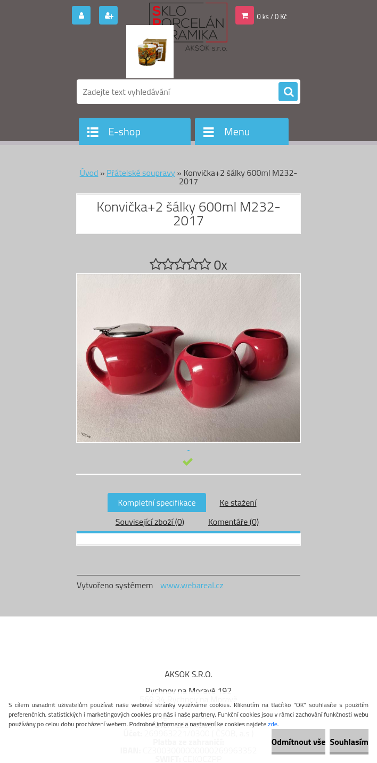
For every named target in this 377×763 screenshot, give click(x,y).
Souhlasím (349, 741)
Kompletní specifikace (157, 502)
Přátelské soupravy (140, 172)
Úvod (89, 172)
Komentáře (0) (233, 521)
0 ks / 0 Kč (272, 16)
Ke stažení (237, 502)
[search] (288, 92)
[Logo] (150, 51)
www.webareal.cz (192, 585)
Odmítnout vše (299, 741)
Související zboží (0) (150, 521)
